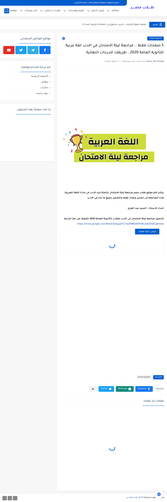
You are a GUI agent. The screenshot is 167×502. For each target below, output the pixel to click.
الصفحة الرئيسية (39, 76)
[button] (144, 389)
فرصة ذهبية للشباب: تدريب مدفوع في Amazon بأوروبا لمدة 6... (113, 24)
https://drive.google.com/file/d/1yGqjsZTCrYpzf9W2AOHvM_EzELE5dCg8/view (120, 224)
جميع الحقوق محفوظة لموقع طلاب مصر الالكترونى (96, 3)
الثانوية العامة (155, 38)
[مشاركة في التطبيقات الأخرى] (93, 389)
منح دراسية (42, 93)
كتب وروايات (30, 10)
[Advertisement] (112, 94)
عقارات (44, 87)
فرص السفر (97, 10)
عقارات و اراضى (53, 10)
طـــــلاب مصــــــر (142, 8)
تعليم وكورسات (76, 10)
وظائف (115, 10)
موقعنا (13, 10)
